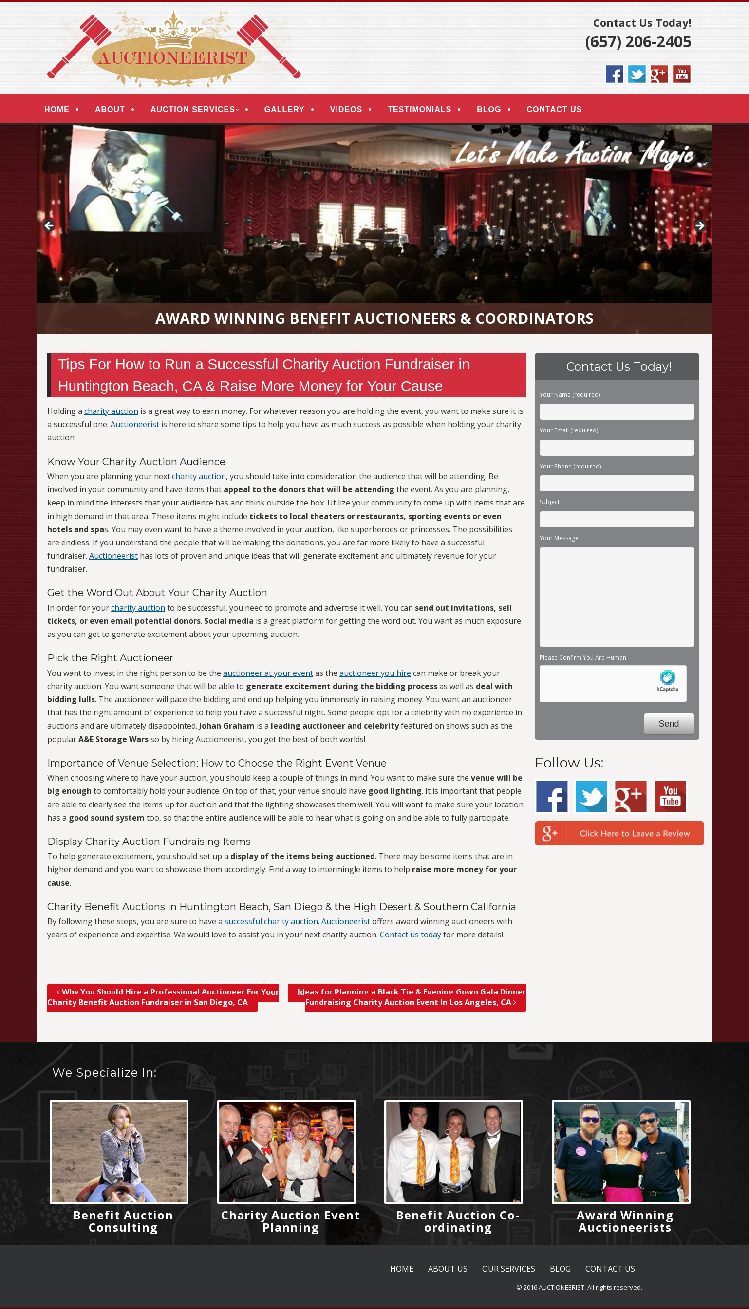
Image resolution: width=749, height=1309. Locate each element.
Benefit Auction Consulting (123, 1223)
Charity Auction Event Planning (290, 1223)
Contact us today (410, 937)
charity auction (111, 413)
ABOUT (114, 110)
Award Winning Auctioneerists (625, 1223)
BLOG (493, 110)
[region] (374, 231)
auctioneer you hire (375, 675)
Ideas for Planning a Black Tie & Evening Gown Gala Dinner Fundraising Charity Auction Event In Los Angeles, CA (412, 999)
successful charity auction (271, 923)
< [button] (49, 229)
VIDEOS (350, 110)
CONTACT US (558, 110)
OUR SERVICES (508, 1270)
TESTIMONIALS (423, 110)
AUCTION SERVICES (196, 110)
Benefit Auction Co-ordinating (458, 1223)
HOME (61, 110)
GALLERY (288, 110)
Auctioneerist (135, 426)
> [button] (699, 229)
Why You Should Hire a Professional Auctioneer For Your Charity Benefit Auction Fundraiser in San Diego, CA (163, 999)
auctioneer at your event (268, 675)
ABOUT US (448, 1270)
